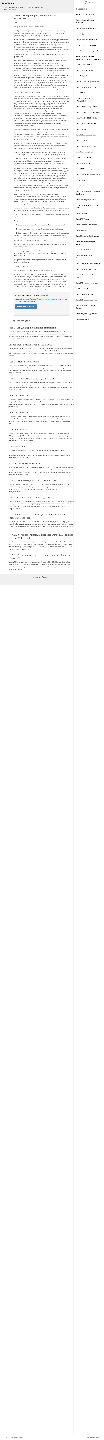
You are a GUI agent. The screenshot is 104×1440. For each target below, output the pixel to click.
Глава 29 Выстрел (82, 230)
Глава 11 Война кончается (85, 93)
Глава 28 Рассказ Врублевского (86, 225)
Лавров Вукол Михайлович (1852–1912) (31, 344)
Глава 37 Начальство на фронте (87, 283)
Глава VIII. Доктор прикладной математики (33, 327)
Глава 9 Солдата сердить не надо (87, 81)
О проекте (36, 577)
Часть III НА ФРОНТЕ (84, 64)
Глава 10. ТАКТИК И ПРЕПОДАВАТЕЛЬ (32, 378)
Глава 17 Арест (81, 140)
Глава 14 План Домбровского (86, 123)
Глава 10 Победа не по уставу (86, 87)
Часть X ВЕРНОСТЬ (83, 288)
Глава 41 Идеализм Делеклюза (86, 314)
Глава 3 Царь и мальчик (84, 34)
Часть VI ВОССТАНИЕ (84, 157)
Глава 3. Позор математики (24, 361)
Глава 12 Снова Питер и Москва (87, 106)
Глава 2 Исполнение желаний (86, 28)
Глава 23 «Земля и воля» (84, 186)
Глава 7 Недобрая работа (84, 70)
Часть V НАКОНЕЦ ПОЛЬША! (87, 118)
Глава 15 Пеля (81, 129)
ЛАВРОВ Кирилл (18, 429)
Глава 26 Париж (81, 213)
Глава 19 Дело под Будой (84, 152)
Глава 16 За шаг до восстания (86, 135)
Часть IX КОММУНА (83, 250)
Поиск (88, 2)
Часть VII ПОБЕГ (82, 180)
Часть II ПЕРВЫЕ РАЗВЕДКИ (86, 45)
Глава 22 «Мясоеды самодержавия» (88, 174)
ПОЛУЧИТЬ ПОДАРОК (26, 306)
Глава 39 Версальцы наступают (87, 300)
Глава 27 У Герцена (82, 219)
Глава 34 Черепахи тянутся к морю (88, 263)
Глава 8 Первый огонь (83, 76)
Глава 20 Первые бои (83, 163)
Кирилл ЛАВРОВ (18, 395)
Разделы (45, 577)
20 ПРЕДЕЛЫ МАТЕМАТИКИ (26, 463)
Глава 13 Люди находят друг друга (88, 112)
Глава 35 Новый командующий (86, 269)
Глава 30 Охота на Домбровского (87, 236)
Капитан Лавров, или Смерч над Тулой (30, 497)
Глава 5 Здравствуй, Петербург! (87, 51)
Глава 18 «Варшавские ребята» (86, 146)
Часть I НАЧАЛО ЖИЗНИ (85, 14)
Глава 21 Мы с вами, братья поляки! (88, 169)
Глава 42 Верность (82, 319)
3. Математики (17, 446)
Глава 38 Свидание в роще (85, 294)
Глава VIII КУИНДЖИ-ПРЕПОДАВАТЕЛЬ (32, 480)
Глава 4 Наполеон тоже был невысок (88, 39)
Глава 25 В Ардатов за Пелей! (86, 199)
